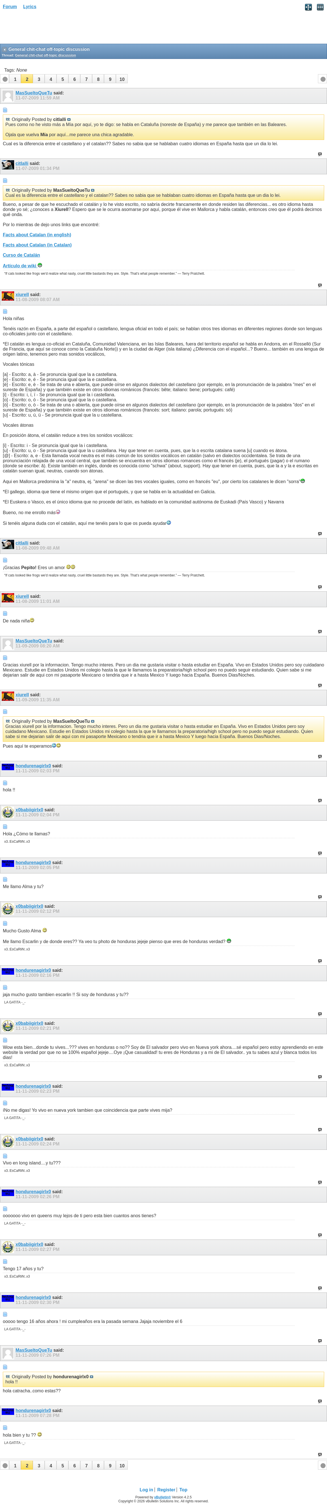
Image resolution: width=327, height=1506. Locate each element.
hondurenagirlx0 (33, 765)
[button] (15, 78)
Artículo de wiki (22, 265)
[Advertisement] (45, 28)
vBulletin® (162, 1497)
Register (166, 1489)
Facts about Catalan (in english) (37, 234)
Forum (10, 6)
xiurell (22, 294)
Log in (146, 1489)
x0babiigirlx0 (29, 809)
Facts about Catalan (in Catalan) (37, 245)
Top (183, 1489)
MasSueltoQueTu (34, 93)
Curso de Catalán (21, 255)
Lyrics (29, 6)
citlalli (22, 163)
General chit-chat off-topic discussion (45, 55)
